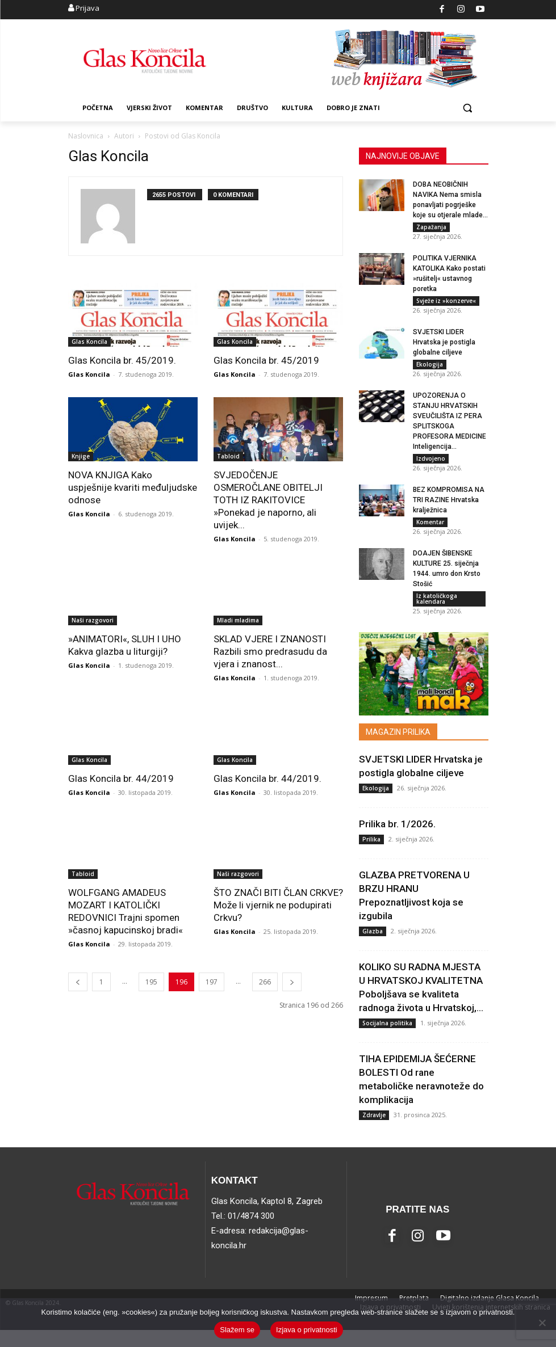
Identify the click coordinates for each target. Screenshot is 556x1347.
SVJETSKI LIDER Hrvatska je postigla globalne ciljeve (444, 348)
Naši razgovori (93, 620)
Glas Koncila (89, 342)
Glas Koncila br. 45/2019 (266, 360)
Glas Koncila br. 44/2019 (121, 778)
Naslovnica (85, 136)
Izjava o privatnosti (306, 1329)
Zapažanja (431, 227)
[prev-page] (77, 982)
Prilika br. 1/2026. (397, 840)
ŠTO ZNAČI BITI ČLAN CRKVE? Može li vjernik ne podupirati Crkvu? (278, 905)
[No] (541, 1322)
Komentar (430, 533)
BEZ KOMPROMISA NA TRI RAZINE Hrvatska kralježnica (448, 511)
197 (212, 982)
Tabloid (228, 456)
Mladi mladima (238, 620)
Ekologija (429, 370)
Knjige (81, 456)
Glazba (372, 948)
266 (265, 982)
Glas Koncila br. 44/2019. (267, 778)
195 (151, 982)
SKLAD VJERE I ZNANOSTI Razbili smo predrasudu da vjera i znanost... (270, 651)
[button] (467, 108)
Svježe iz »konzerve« (446, 304)
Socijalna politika (387, 1039)
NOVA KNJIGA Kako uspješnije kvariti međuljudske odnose (132, 487)
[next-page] (292, 982)
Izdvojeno (430, 467)
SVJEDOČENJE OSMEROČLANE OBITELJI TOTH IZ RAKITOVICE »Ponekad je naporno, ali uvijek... (268, 500)
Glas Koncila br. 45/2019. (122, 360)
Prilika (371, 856)
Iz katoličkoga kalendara (436, 613)
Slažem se (237, 1329)
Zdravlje (374, 1131)
